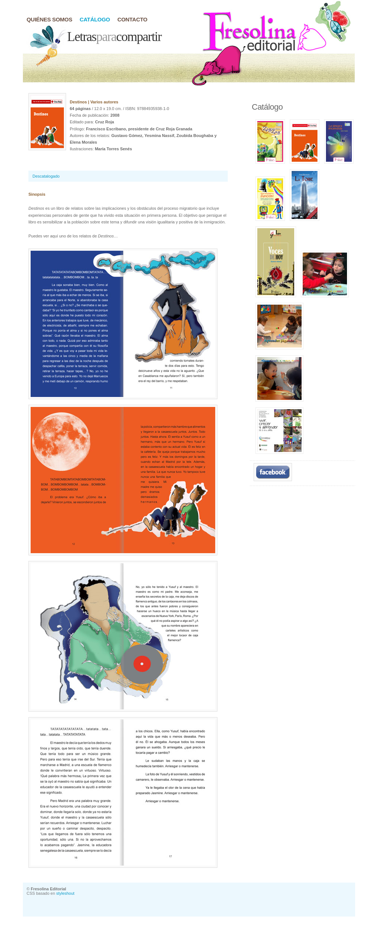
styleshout (65, 893)
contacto (132, 19)
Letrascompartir (114, 37)
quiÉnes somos (49, 19)
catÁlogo (95, 19)
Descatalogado (45, 176)
